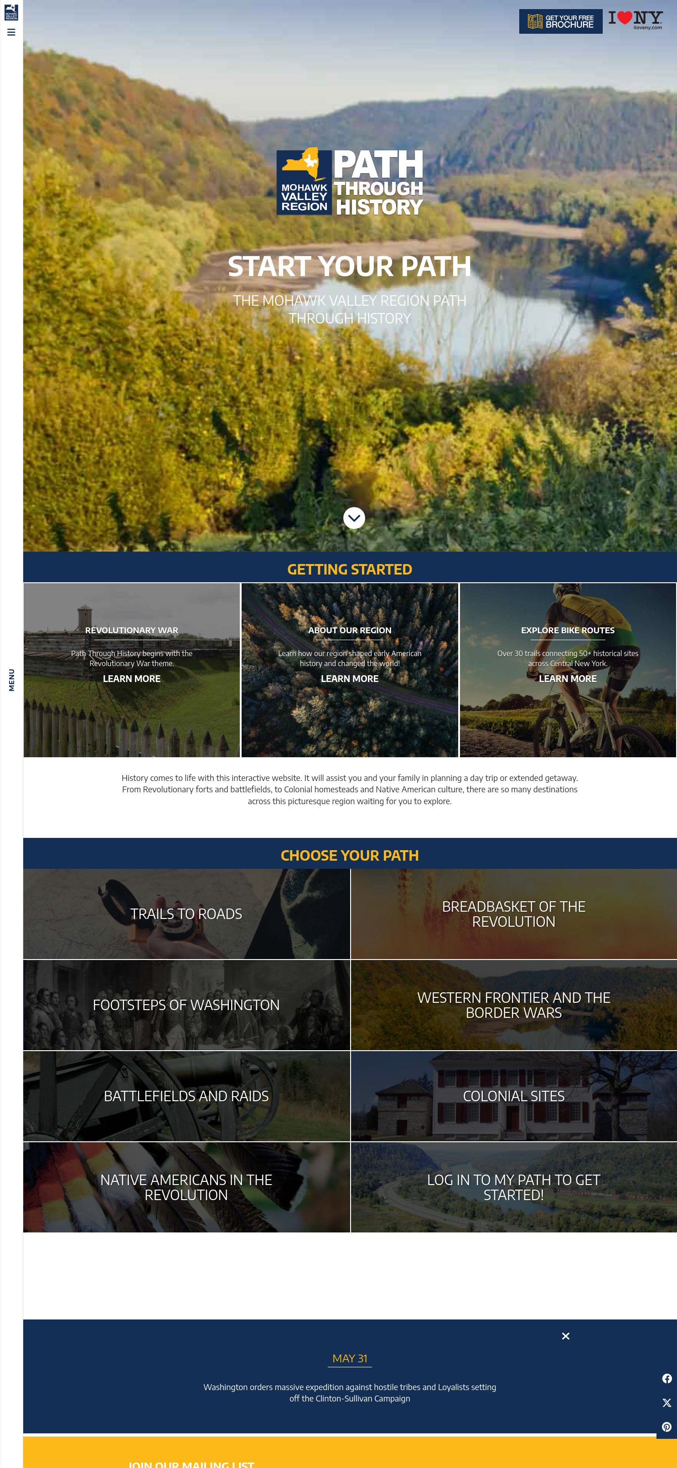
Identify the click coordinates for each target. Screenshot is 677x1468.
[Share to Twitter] (666, 1403)
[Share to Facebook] (666, 1378)
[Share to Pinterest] (666, 1427)
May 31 (349, 1358)
